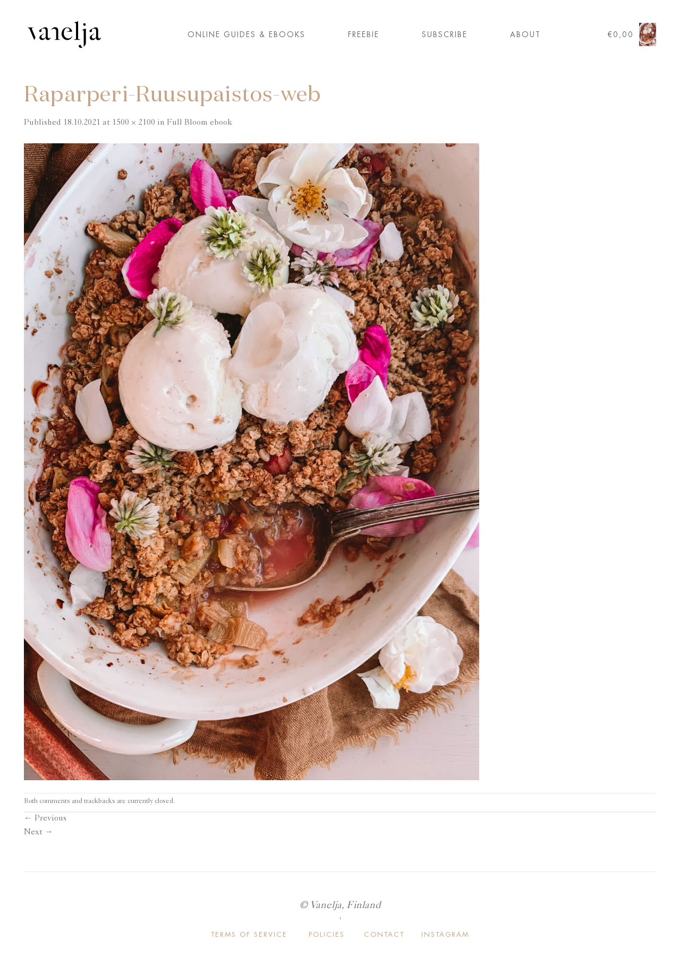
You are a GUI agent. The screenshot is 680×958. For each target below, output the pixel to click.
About (525, 34)
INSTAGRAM (445, 934)
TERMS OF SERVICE (249, 934)
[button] (631, 35)
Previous (45, 819)
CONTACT (384, 934)
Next (38, 832)
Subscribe (445, 34)
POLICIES (327, 934)
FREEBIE (363, 34)
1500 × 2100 (133, 123)
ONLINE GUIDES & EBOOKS (246, 34)
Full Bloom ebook (199, 123)
